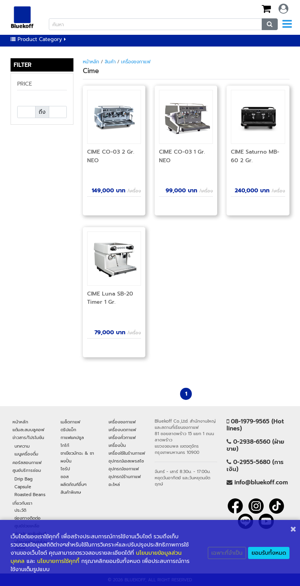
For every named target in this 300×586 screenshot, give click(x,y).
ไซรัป (65, 469)
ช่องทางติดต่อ (27, 518)
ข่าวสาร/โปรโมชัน (28, 437)
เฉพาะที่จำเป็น (227, 553)
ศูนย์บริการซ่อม (26, 470)
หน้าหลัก (91, 61)
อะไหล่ (114, 484)
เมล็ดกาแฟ (70, 422)
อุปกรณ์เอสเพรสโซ (126, 461)
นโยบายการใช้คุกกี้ (58, 561)
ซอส (65, 476)
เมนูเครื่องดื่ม (26, 454)
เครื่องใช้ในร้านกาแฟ (127, 453)
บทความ (22, 446)
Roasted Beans (29, 494)
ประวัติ (20, 510)
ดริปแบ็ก (68, 430)
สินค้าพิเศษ (71, 492)
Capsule (22, 487)
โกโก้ (65, 445)
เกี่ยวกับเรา (22, 503)
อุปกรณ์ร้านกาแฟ (125, 476)
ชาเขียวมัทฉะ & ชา (77, 453)
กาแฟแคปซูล (72, 437)
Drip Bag (23, 479)
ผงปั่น (66, 461)
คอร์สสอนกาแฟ (26, 462)
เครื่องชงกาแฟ (135, 61)
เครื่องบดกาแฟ (122, 430)
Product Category (38, 39)
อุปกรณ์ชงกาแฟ (124, 469)
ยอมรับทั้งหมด (269, 553)
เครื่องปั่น (117, 445)
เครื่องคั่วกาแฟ (122, 437)
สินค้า (110, 61)
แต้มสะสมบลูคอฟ (28, 430)
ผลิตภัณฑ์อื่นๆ (74, 484)
